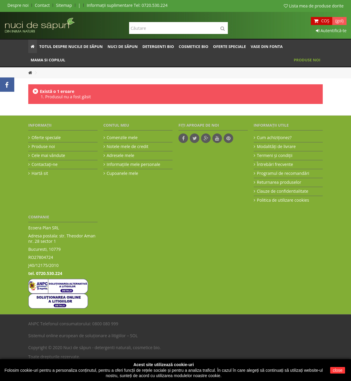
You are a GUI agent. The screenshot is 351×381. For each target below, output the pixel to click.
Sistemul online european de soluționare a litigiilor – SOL (83, 335)
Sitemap (64, 5)
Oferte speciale (46, 137)
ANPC (33, 323)
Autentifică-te (331, 30)
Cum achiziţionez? (274, 137)
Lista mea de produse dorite (314, 6)
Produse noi (43, 146)
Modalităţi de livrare (276, 146)
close (338, 370)
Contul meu (116, 125)
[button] (71, 46)
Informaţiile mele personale (133, 164)
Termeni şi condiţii (275, 155)
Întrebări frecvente (275, 164)
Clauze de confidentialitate (282, 191)
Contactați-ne (45, 164)
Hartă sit (40, 173)
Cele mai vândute (48, 155)
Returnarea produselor (279, 182)
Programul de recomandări (283, 173)
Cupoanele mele (122, 173)
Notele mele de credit (127, 146)
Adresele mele (120, 155)
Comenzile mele (122, 137)
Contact (42, 5)
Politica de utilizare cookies (283, 200)
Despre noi (18, 5)
